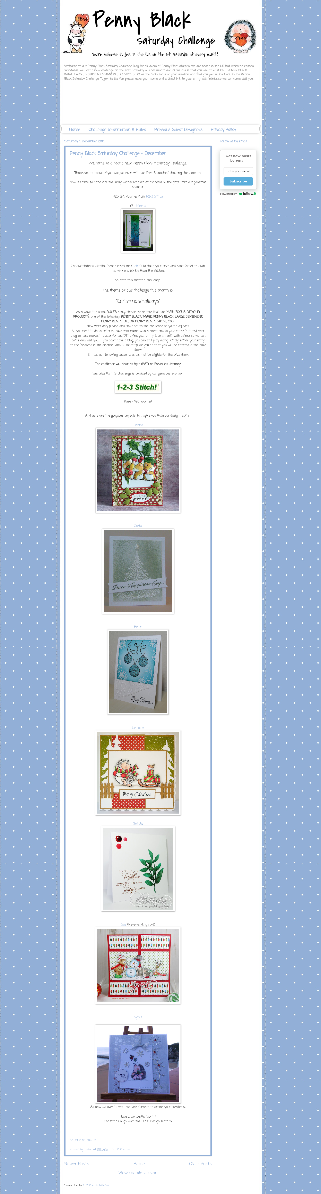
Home (74, 130)
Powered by (238, 193)
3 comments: (121, 1149)
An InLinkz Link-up (83, 1140)
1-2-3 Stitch (154, 196)
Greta (138, 526)
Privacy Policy (223, 130)
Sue (123, 924)
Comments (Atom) (96, 1185)
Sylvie (138, 1017)
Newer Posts (76, 1164)
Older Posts (200, 1164)
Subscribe (238, 181)
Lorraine (138, 728)
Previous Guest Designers (178, 130)
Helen (136, 266)
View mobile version (138, 1173)
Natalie (138, 823)
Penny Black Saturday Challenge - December (118, 154)
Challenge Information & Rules (117, 130)
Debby (138, 425)
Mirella (141, 206)
